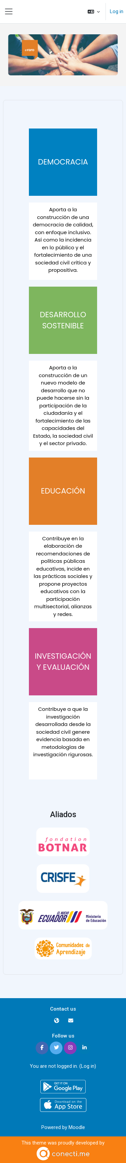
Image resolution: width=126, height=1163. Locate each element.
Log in (116, 11)
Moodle (77, 1127)
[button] (93, 11)
